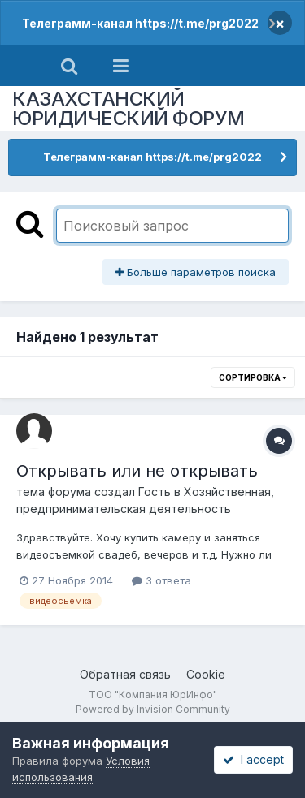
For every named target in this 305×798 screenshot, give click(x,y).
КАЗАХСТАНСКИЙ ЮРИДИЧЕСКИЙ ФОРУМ (128, 108)
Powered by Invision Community (153, 709)
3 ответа (161, 580)
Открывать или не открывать (137, 471)
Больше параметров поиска (195, 271)
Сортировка (253, 377)
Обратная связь (125, 674)
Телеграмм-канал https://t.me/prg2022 (140, 23)
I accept (253, 759)
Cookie (205, 674)
